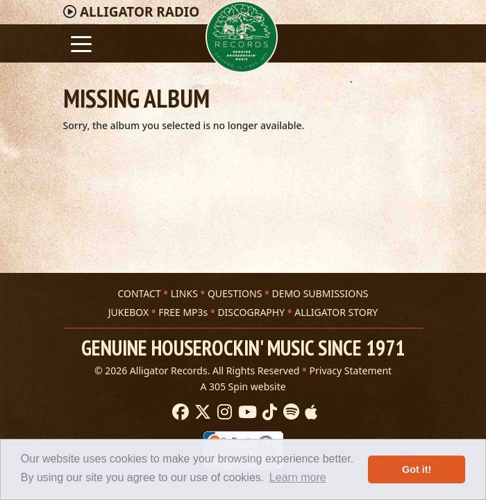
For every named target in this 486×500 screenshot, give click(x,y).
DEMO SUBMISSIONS (319, 293)
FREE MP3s (183, 312)
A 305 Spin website (242, 386)
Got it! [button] (416, 469)
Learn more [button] (297, 477)
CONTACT (138, 293)
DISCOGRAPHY (251, 312)
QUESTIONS (235, 293)
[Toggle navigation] (81, 43)
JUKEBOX (128, 312)
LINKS (184, 293)
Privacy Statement (351, 370)
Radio (139, 12)
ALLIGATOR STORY (336, 312)
